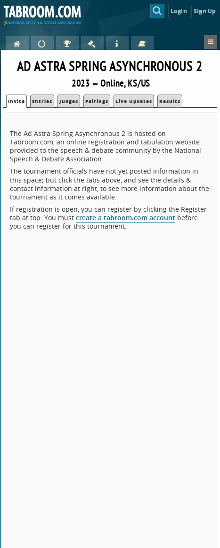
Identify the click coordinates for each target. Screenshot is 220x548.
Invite (16, 101)
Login (179, 11)
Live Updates (133, 101)
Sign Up (205, 11)
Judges (68, 101)
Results (169, 101)
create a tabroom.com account (125, 217)
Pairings (96, 101)
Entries (42, 101)
